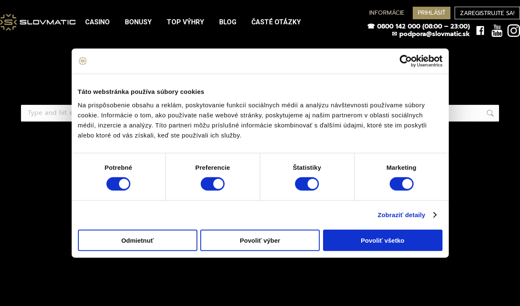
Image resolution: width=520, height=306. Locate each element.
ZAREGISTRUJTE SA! (487, 13)
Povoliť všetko (382, 240)
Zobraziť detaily (401, 214)
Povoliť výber (260, 240)
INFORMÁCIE (386, 12)
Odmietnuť (137, 240)
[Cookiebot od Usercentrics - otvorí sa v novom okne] (405, 61)
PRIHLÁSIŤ (431, 12)
